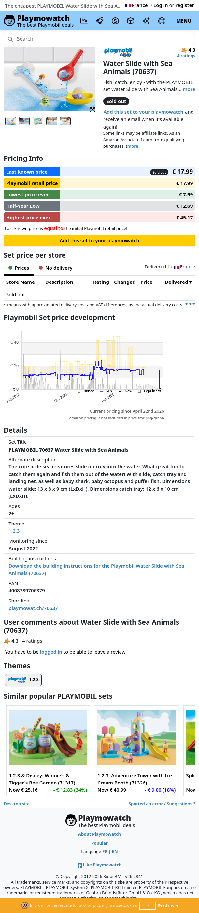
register (185, 5)
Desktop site (17, 804)
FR (104, 851)
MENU (184, 20)
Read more (168, 905)
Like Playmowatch (100, 865)
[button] (92, 109)
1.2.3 (14, 530)
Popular (99, 843)
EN (115, 851)
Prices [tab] (18, 268)
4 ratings (186, 56)
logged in (51, 651)
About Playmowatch (99, 834)
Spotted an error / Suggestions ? (162, 804)
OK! (147, 906)
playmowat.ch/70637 (33, 608)
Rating (101, 282)
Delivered (176, 282)
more (189, 89)
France (136, 5)
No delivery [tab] (55, 268)
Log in (160, 5)
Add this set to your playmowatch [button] (143, 111)
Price (146, 282)
